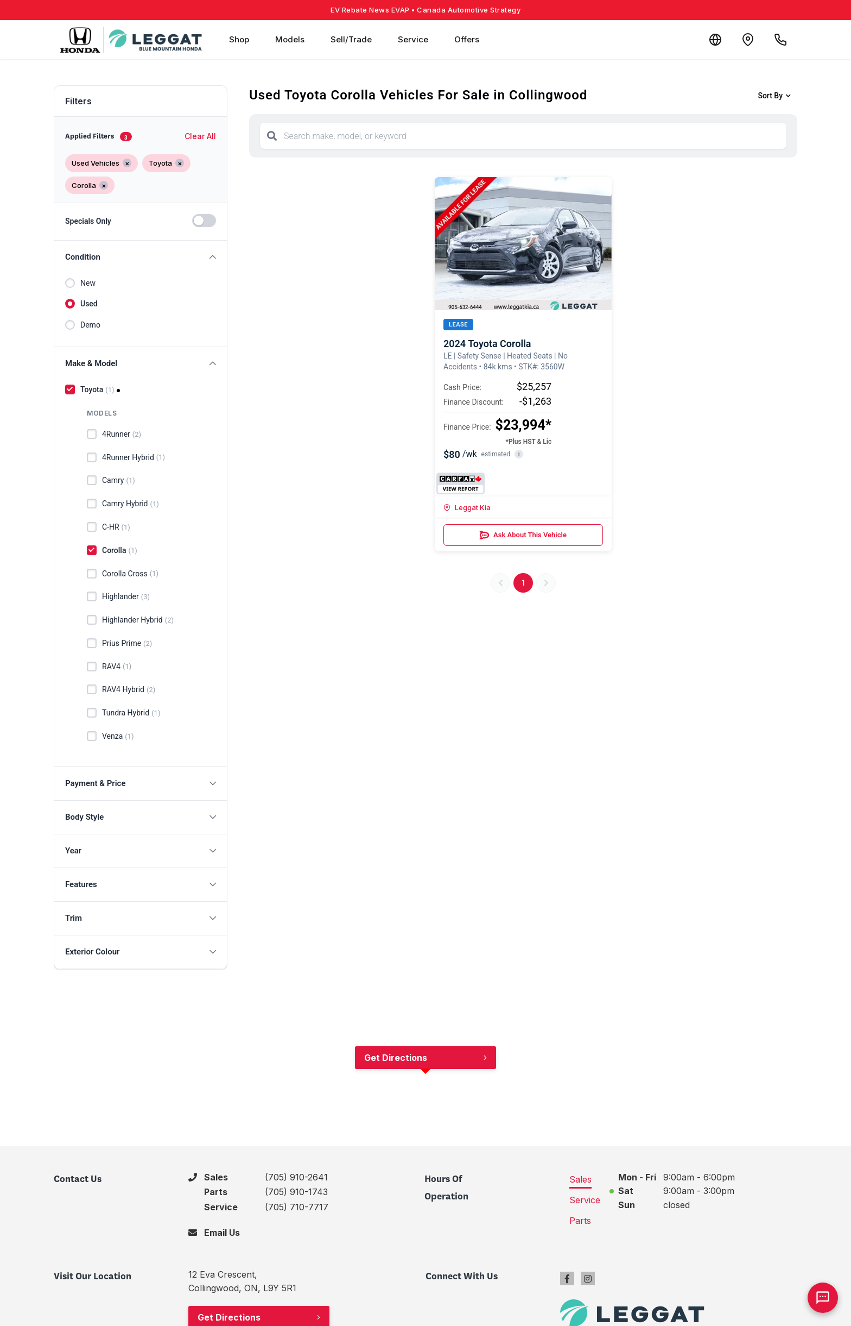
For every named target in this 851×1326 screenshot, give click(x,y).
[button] (140, 257)
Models (289, 39)
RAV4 (116, 666)
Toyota (97, 390)
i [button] (519, 454)
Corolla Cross (130, 574)
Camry (118, 481)
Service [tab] (584, 1200)
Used (89, 303)
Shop (239, 39)
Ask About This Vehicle (523, 535)
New (88, 283)
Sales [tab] (580, 1179)
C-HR (116, 527)
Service (413, 39)
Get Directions (395, 1057)
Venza (118, 736)
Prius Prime (127, 644)
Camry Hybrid (130, 504)
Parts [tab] (580, 1220)
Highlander (126, 597)
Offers (466, 39)
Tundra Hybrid (131, 713)
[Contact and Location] (748, 40)
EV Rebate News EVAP (425, 9)
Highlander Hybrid (138, 620)
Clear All (200, 136)
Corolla (119, 551)
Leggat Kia (467, 507)
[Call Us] (780, 40)
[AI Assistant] (823, 1298)
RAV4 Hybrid (128, 690)
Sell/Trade (351, 39)
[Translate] (715, 40)
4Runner (121, 434)
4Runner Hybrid (133, 457)
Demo (90, 324)
